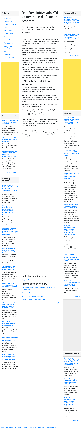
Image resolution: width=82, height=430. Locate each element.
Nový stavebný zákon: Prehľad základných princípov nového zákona (9, 250)
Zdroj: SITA (57, 36)
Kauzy (5, 27)
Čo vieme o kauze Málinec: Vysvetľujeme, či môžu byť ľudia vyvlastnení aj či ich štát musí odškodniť (10, 189)
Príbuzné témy (8, 30)
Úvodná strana (8, 18)
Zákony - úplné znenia (10, 40)
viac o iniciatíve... (75, 420)
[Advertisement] (41, 206)
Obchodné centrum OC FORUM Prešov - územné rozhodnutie (9, 139)
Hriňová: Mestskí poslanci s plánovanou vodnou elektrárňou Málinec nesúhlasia (71, 176)
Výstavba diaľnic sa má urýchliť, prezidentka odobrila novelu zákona (9, 267)
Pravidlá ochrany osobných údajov (47, 427)
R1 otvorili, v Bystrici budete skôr (31, 293)
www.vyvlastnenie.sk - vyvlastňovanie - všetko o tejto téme (18, 427)
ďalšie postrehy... (75, 55)
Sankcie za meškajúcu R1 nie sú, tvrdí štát (34, 299)
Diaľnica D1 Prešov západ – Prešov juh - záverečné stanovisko (10, 122)
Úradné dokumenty (9, 43)
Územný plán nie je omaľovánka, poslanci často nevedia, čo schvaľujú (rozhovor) (8, 357)
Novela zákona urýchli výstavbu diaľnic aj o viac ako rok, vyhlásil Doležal (9, 285)
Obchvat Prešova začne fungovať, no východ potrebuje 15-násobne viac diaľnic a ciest (9, 305)
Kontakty (6, 51)
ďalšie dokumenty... (12, 172)
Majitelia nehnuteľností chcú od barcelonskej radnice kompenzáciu (71, 206)
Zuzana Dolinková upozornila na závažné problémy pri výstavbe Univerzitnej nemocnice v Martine (71, 257)
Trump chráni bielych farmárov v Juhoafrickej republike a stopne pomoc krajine (71, 153)
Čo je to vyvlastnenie (10, 24)
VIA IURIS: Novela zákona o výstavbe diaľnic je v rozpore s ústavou (10, 323)
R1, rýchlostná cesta (28, 280)
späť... (58, 303)
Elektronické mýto (9, 34)
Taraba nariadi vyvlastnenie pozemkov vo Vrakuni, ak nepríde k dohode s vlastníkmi (72, 283)
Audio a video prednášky (8, 47)
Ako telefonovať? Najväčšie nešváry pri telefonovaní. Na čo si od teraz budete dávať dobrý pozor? (71, 21)
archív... (77, 296)
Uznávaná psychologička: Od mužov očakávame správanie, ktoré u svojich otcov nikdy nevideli (71, 36)
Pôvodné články (8, 21)
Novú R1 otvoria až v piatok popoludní (33, 296)
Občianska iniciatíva (10, 37)
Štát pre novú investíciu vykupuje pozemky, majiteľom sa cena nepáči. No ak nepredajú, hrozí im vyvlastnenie (10, 231)
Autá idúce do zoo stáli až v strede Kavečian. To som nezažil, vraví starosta (10, 338)
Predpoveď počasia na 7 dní (9, 58)
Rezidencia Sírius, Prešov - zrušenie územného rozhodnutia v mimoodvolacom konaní (9, 153)
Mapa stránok (8, 54)
